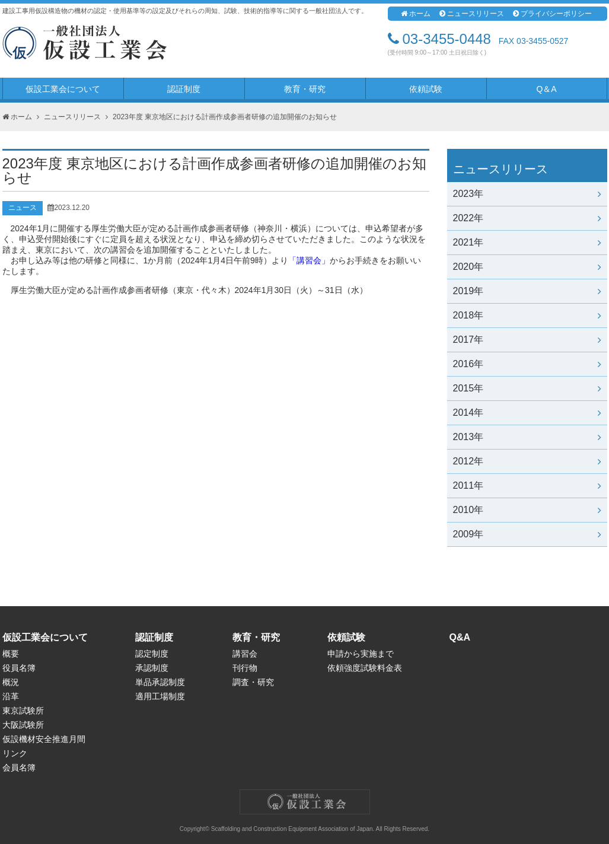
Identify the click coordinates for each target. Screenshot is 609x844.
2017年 (527, 340)
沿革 (10, 696)
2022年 (527, 218)
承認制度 (151, 668)
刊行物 (244, 668)
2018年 (527, 315)
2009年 (527, 534)
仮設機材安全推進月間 (43, 739)
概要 (10, 653)
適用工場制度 (160, 696)
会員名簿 (19, 767)
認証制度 (183, 89)
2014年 (527, 412)
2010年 (527, 510)
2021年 (527, 242)
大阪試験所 (23, 725)
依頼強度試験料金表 (364, 668)
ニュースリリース (471, 13)
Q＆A (546, 89)
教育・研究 (305, 89)
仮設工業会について (62, 89)
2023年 (527, 194)
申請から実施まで (360, 653)
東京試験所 (23, 710)
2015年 (527, 388)
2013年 (527, 437)
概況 (10, 682)
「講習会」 (309, 260)
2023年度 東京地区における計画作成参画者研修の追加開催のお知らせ (225, 117)
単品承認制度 (160, 682)
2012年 (527, 461)
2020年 (527, 267)
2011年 (527, 485)
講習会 (244, 653)
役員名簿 (19, 668)
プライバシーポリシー (552, 13)
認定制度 (151, 653)
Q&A (460, 637)
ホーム (416, 13)
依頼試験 (425, 89)
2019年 (527, 291)
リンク (14, 753)
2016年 (527, 364)
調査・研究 (253, 682)
